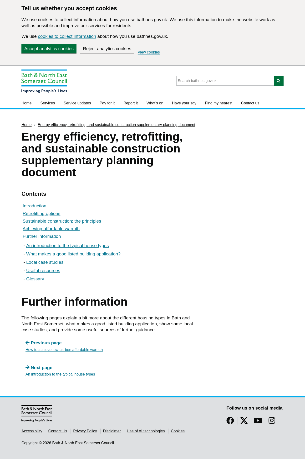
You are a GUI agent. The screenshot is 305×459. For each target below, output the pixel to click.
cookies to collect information (67, 36)
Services (47, 103)
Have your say (184, 103)
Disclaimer (112, 431)
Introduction (34, 205)
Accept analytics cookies (49, 48)
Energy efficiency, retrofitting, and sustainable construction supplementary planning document (116, 125)
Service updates (77, 103)
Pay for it (107, 103)
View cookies (149, 52)
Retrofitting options (41, 213)
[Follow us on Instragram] (272, 422)
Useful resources (43, 270)
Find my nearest (218, 103)
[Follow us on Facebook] (230, 422)
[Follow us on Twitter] (244, 422)
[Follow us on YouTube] (258, 422)
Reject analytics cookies (107, 48)
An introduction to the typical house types (67, 245)
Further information (42, 236)
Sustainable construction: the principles (62, 221)
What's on (155, 103)
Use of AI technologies (146, 431)
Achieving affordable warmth (51, 228)
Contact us (250, 103)
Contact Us (57, 431)
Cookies (178, 431)
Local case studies (44, 262)
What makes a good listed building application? (73, 253)
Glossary (35, 278)
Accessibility (31, 431)
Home (26, 103)
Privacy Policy (85, 431)
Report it (130, 103)
